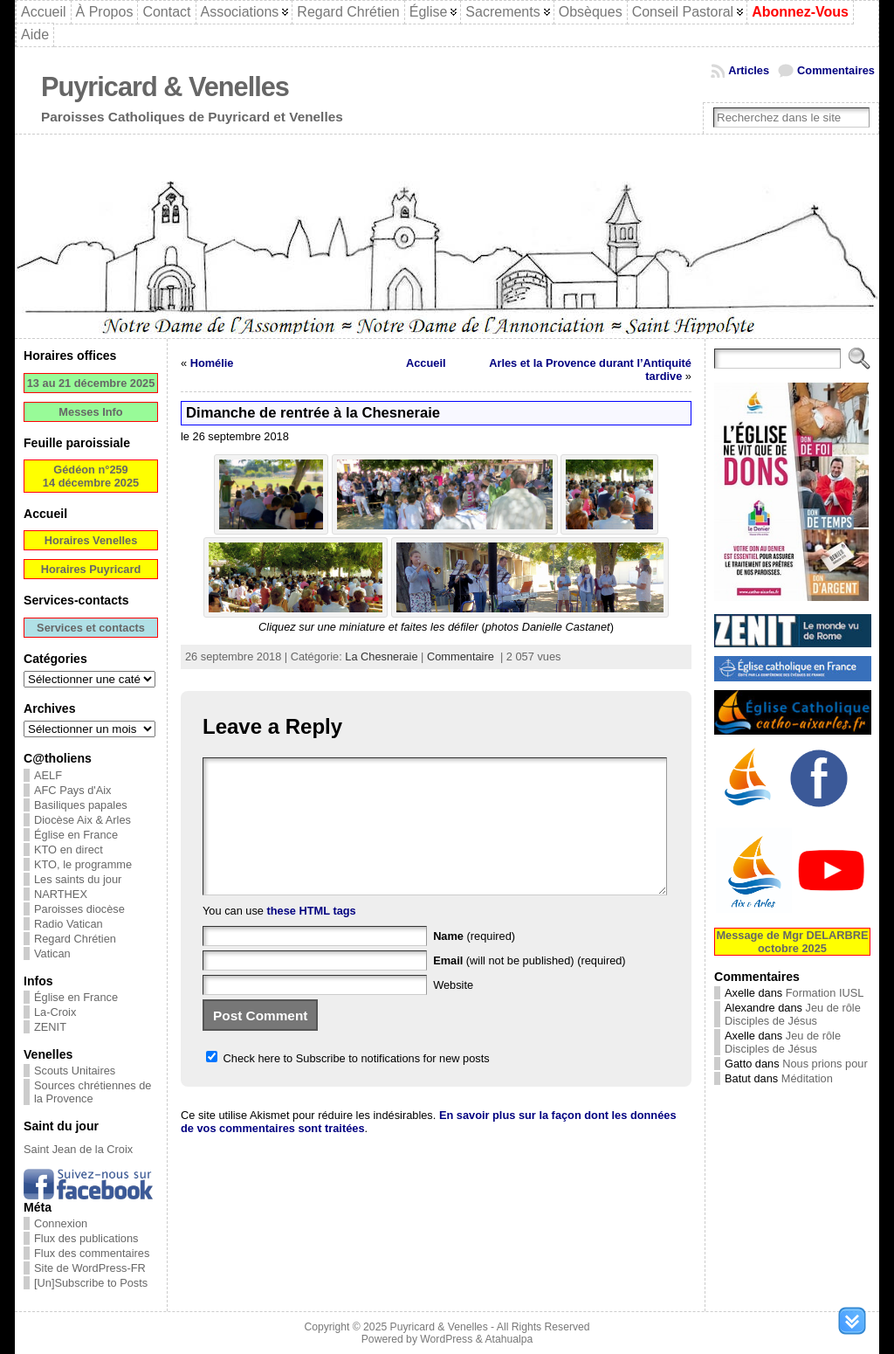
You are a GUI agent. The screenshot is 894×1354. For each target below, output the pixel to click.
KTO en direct (68, 849)
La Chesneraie (381, 656)
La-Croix (55, 1012)
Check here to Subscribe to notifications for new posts (348, 1084)
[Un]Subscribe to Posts (91, 1282)
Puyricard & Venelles (165, 87)
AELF (48, 775)
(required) (474, 962)
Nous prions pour (824, 1063)
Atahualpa (509, 1339)
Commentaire (460, 656)
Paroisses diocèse (79, 908)
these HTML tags (311, 936)
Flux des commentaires (91, 1253)
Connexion (60, 1223)
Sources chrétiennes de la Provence (92, 1092)
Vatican (52, 953)
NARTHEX (60, 894)
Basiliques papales (80, 805)
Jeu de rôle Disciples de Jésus (793, 1014)
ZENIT (50, 1026)
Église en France (76, 834)
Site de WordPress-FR (90, 1268)
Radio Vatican (68, 923)
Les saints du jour (77, 879)
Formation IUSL (825, 992)
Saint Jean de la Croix (78, 1149)
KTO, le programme (83, 864)
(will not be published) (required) (529, 986)
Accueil (426, 363)
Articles (748, 70)
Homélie (212, 363)
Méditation (807, 1078)
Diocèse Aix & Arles (82, 819)
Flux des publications (86, 1238)
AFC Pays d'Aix (73, 790)
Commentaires (836, 70)
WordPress (446, 1339)
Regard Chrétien (75, 938)
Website (453, 1011)
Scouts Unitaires (74, 1070)
